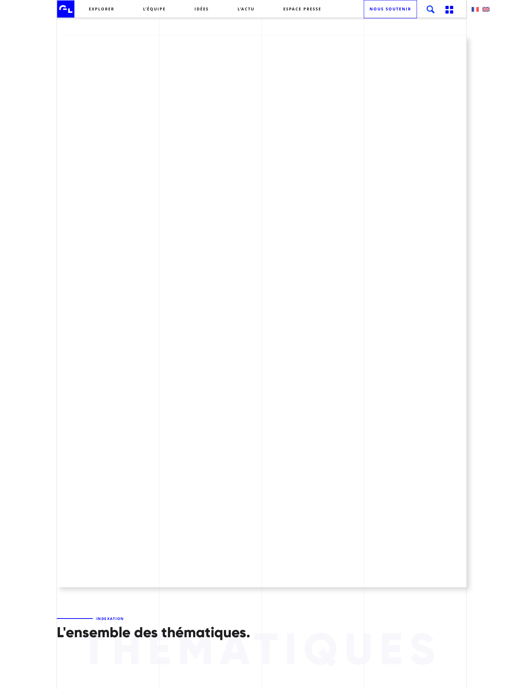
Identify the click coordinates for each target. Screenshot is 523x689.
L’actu (246, 9)
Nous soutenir (390, 9)
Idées (201, 9)
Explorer (101, 9)
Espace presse (302, 9)
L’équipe (154, 9)
